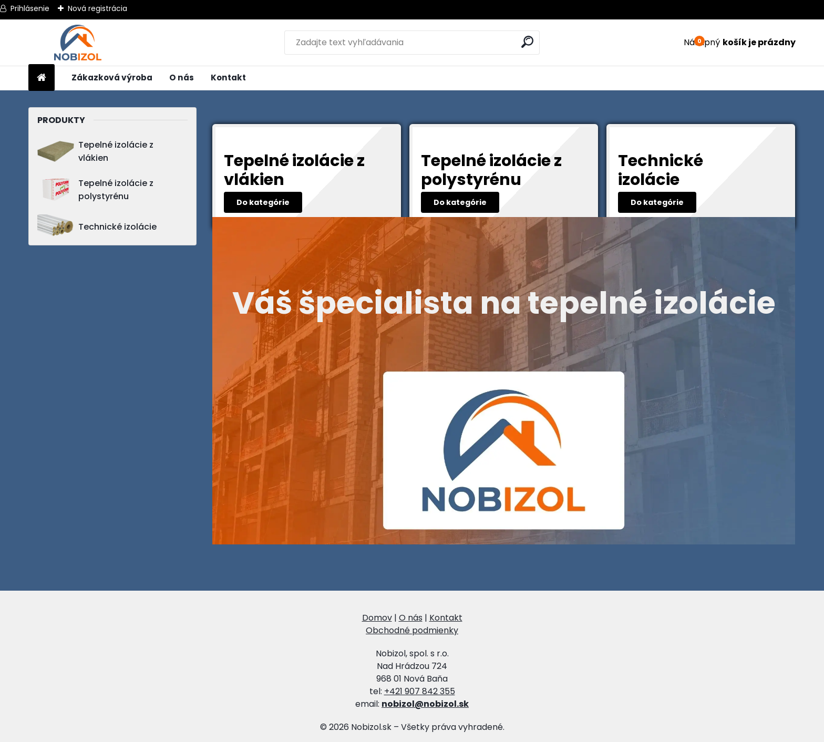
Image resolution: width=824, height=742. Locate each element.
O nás (181, 77)
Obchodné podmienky (412, 630)
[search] (527, 42)
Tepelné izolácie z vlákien (95, 151)
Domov (377, 618)
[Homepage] (41, 78)
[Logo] (77, 42)
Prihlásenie (30, 8)
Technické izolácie (97, 226)
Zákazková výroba (111, 77)
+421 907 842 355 (419, 691)
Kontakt (228, 77)
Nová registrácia (97, 8)
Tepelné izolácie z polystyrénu (95, 189)
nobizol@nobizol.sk (425, 704)
